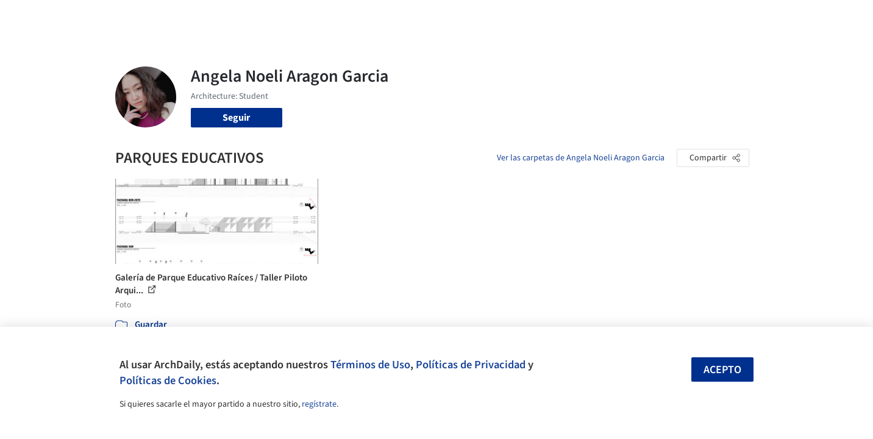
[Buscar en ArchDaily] (242, 17)
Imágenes (428, 17)
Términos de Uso (370, 365)
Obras (386, 17)
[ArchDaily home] (71, 17)
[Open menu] (803, 17)
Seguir (236, 117)
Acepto (722, 369)
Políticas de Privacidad (471, 365)
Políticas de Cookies (167, 380)
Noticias (555, 17)
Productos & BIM (493, 17)
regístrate (319, 404)
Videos (596, 17)
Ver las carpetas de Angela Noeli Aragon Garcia (581, 158)
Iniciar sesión (662, 17)
